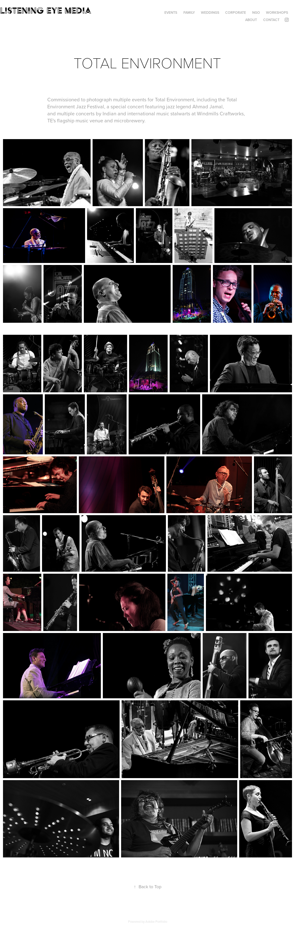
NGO (256, 12)
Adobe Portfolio (156, 921)
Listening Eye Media (45, 10)
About (251, 19)
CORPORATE (235, 12)
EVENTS (170, 12)
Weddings (210, 12)
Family (189, 12)
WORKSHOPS (277, 12)
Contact (271, 19)
